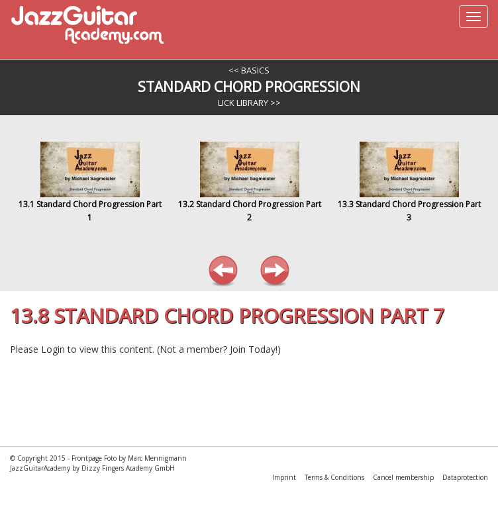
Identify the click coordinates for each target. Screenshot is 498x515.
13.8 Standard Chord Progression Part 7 (227, 315)
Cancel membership (404, 477)
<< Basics (249, 70)
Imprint (285, 477)
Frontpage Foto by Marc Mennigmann (129, 458)
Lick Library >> (249, 103)
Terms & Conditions (335, 477)
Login (53, 349)
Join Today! (253, 349)
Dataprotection (465, 477)
